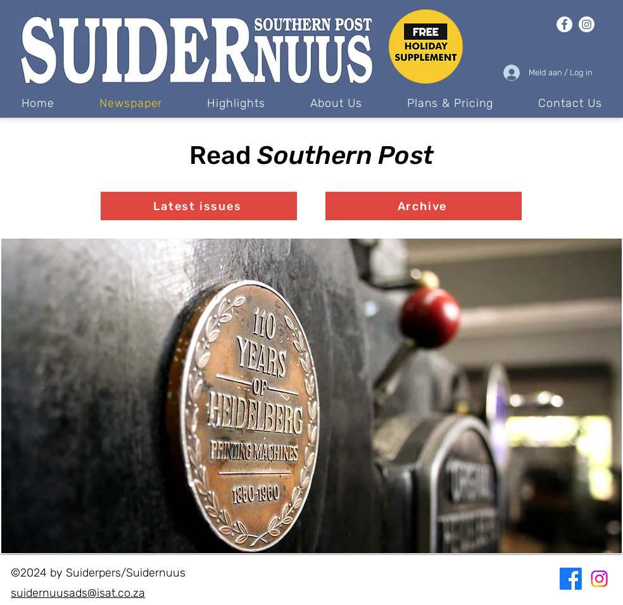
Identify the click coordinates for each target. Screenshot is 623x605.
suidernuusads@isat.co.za (78, 593)
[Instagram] (587, 24)
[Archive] (423, 206)
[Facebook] (564, 24)
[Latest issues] (199, 206)
